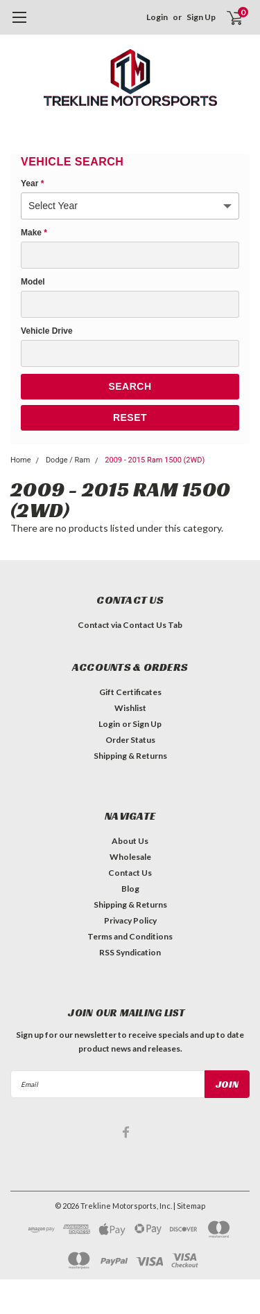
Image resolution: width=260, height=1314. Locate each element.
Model (33, 282)
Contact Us (130, 872)
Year (32, 183)
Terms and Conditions (130, 936)
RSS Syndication (130, 952)
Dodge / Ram (68, 460)
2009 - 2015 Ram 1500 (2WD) (155, 460)
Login (157, 17)
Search (129, 386)
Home (20, 460)
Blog (130, 888)
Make (34, 232)
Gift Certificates (130, 692)
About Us (130, 841)
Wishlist (130, 708)
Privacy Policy (130, 920)
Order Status (130, 740)
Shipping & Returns (130, 755)
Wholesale (130, 857)
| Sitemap (189, 1205)
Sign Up (201, 17)
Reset (130, 417)
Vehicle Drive (47, 331)
